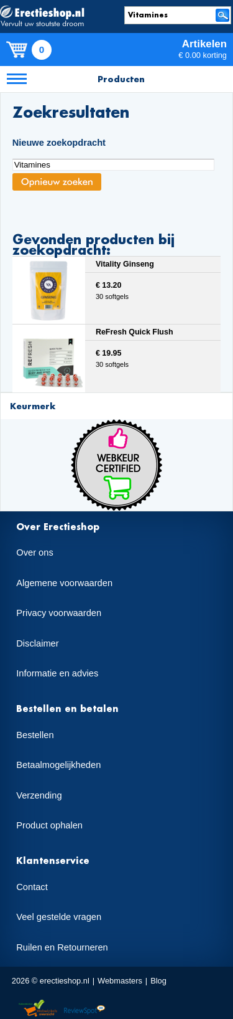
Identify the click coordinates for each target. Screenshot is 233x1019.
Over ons (34, 552)
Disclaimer (37, 643)
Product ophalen (49, 825)
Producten (121, 78)
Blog (158, 980)
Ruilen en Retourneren (61, 947)
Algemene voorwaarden (64, 583)
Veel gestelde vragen (58, 917)
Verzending (39, 795)
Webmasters (120, 980)
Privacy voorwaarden (58, 613)
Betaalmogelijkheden (58, 765)
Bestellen (34, 735)
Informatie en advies (57, 673)
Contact (32, 887)
